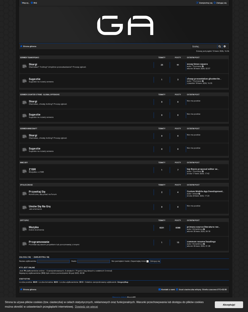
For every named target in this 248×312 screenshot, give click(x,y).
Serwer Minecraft (28, 129)
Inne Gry (24, 163)
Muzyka (34, 227)
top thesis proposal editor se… (203, 169)
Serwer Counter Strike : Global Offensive (40, 95)
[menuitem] (33, 3)
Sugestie (34, 79)
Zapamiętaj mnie (140, 261)
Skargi (33, 64)
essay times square (197, 64)
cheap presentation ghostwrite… (204, 78)
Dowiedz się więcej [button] (86, 306)
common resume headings (201, 241)
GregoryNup (122, 282)
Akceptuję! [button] (229, 304)
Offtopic (24, 220)
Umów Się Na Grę (40, 206)
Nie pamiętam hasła (120, 261)
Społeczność (26, 185)
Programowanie (39, 242)
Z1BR (32, 169)
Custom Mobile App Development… (205, 191)
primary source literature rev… (203, 227)
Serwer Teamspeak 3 (29, 58)
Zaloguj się (25, 257)
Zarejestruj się (41, 257)
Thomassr (197, 66)
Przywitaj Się (37, 191)
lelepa (195, 194)
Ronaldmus (197, 229)
